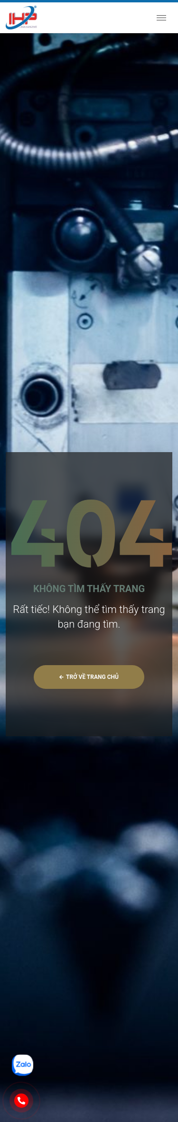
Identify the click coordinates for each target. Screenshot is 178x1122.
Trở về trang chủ (89, 677)
